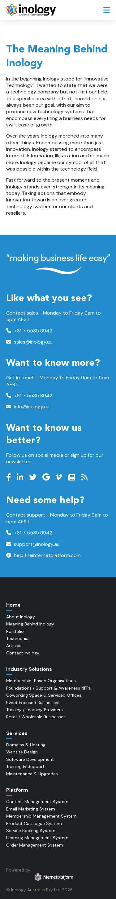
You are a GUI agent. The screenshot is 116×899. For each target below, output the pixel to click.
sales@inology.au (29, 342)
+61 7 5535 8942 (29, 331)
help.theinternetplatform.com (43, 555)
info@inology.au (27, 406)
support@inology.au (33, 544)
